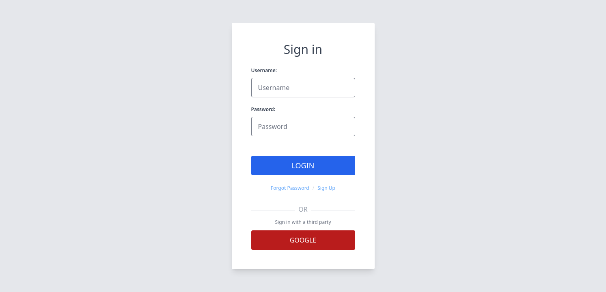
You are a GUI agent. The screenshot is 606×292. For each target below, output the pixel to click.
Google (303, 240)
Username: (264, 70)
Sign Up (326, 188)
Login (302, 165)
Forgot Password (290, 188)
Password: (263, 109)
